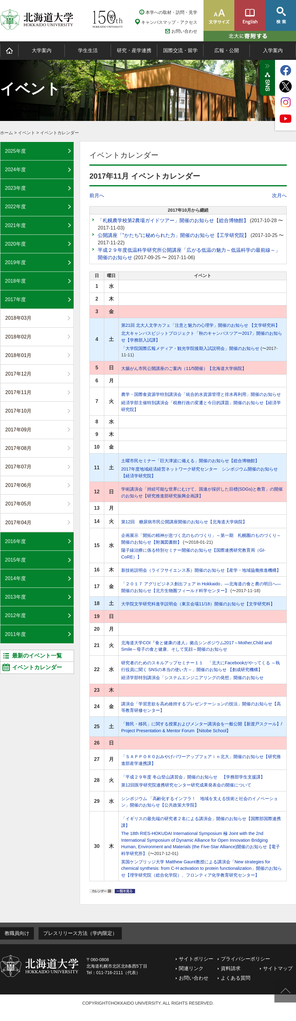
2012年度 (15, 615)
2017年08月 (18, 448)
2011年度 (15, 634)
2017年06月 (18, 485)
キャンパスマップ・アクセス (169, 22)
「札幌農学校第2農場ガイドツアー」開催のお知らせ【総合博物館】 (173, 220)
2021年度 (15, 225)
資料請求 (230, 968)
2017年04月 (18, 522)
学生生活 (88, 50)
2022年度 (15, 206)
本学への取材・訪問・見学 (171, 12)
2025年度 (15, 151)
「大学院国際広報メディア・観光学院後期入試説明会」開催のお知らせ (190, 348)
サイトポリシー (196, 958)
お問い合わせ (184, 31)
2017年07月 (18, 466)
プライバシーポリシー (245, 958)
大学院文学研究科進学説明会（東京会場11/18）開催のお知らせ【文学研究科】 (198, 603)
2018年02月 (18, 336)
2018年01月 (18, 355)
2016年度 (15, 541)
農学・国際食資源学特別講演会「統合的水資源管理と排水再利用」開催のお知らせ (201, 394)
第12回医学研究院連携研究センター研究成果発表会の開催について (186, 784)
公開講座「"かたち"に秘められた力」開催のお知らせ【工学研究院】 (173, 235)
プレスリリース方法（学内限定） (80, 933)
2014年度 (15, 578)
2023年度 (15, 188)
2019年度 (15, 262)
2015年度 (15, 559)
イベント (26, 132)
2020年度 (15, 244)
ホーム (6, 132)
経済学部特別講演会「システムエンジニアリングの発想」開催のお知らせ (192, 677)
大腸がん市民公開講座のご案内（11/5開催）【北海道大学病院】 (183, 368)
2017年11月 (18, 392)
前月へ (96, 195)
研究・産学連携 (134, 50)
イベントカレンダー (59, 132)
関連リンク (191, 968)
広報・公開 (226, 50)
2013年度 (15, 597)
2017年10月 (18, 410)
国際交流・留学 (180, 50)
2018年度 (15, 281)
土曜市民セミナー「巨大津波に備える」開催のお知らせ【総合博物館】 (190, 460)
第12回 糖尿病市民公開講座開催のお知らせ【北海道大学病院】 (184, 521)
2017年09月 (18, 429)
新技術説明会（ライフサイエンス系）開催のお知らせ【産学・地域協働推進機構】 (201, 570)
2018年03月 (18, 318)
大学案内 (41, 50)
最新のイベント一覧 (37, 656)
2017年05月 (18, 503)
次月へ (279, 195)
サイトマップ (278, 968)
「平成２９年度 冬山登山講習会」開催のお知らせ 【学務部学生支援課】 (193, 776)
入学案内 (273, 50)
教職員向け (17, 933)
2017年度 (15, 299)
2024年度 (15, 169)
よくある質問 (235, 978)
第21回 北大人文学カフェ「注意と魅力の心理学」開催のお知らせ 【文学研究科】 (200, 325)
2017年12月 (18, 373)
